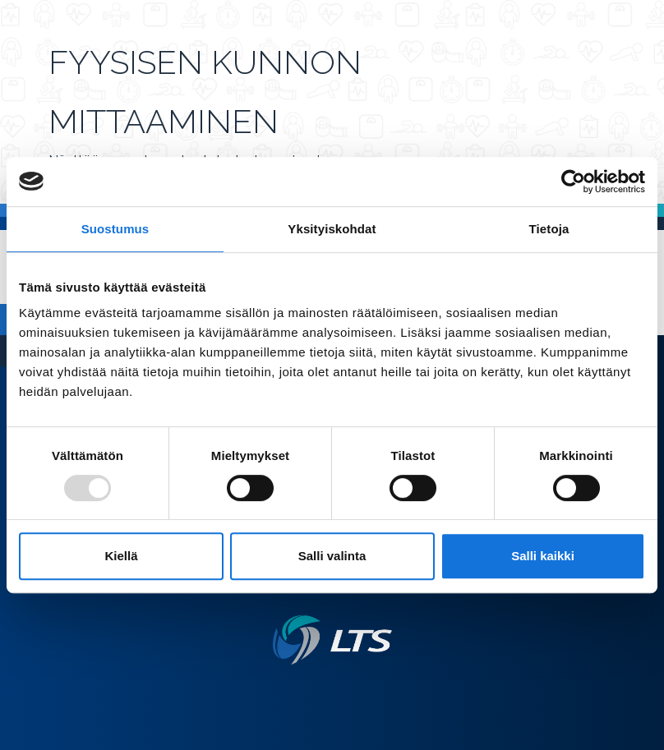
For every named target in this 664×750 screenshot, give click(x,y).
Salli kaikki (542, 556)
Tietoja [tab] (549, 229)
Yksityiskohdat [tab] (332, 229)
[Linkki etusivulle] (332, 640)
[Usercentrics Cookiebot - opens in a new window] (573, 181)
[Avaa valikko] (611, 108)
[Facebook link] (312, 690)
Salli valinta (332, 556)
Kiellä (120, 556)
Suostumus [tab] (115, 229)
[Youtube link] (351, 690)
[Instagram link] (338, 690)
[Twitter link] (325, 690)
